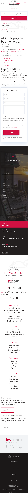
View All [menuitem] (14, 368)
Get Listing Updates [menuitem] (14, 350)
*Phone (4, 189)
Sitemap (14, 474)
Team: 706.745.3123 (14, 330)
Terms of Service (17, 138)
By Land (5, 253)
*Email (3, 183)
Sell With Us (7, 65)
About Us (7, 58)
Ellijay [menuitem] (14, 366)
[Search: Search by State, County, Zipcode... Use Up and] (14, 14)
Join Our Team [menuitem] (14, 388)
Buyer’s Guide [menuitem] (14, 352)
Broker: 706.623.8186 (14, 332)
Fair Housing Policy (14, 468)
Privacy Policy (14, 127)
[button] (14, 18)
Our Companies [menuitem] (14, 384)
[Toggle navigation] (25, 3)
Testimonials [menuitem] (14, 381)
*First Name (5, 170)
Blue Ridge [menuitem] (14, 363)
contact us (13, 52)
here (2, 82)
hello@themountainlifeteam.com (14, 334)
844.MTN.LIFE (14, 288)
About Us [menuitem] (14, 377)
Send (11, 133)
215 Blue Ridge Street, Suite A (14, 310)
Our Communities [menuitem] (14, 348)
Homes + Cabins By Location (13, 238)
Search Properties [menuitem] (14, 345)
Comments (4, 195)
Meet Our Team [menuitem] (14, 379)
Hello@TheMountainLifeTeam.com (13, 293)
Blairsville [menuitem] (14, 361)
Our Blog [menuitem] (14, 386)
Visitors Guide (8, 61)
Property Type (7, 232)
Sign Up (6, 410)
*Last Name (4, 177)
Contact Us (14, 208)
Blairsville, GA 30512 (14, 313)
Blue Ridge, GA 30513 (14, 321)
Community (6, 225)
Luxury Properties (9, 246)
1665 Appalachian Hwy (14, 319)
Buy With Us (8, 63)
